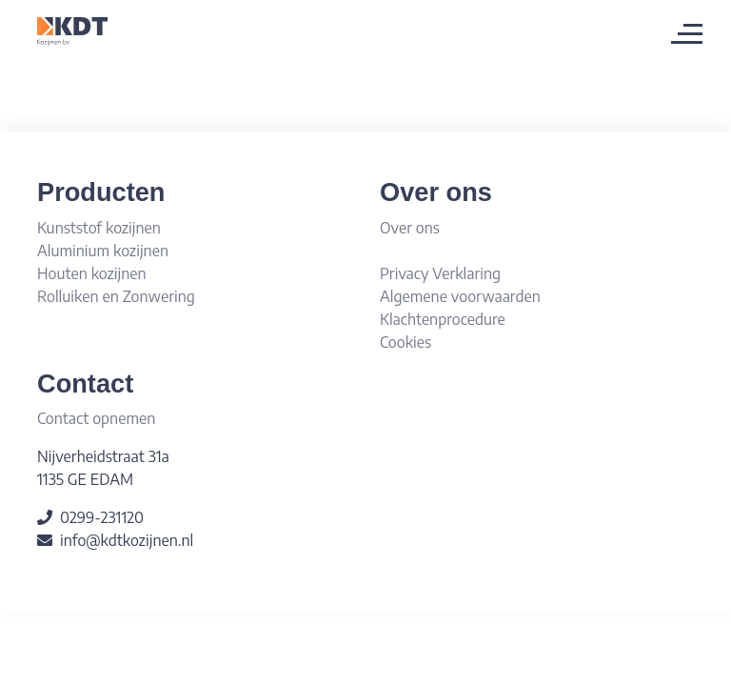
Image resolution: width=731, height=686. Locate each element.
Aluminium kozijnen (102, 250)
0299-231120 (102, 517)
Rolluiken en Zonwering (116, 296)
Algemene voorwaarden (460, 296)
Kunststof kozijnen (99, 227)
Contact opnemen (96, 418)
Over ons (410, 227)
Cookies (405, 342)
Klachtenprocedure (442, 319)
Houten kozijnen (92, 273)
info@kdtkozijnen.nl (126, 540)
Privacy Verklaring (440, 273)
